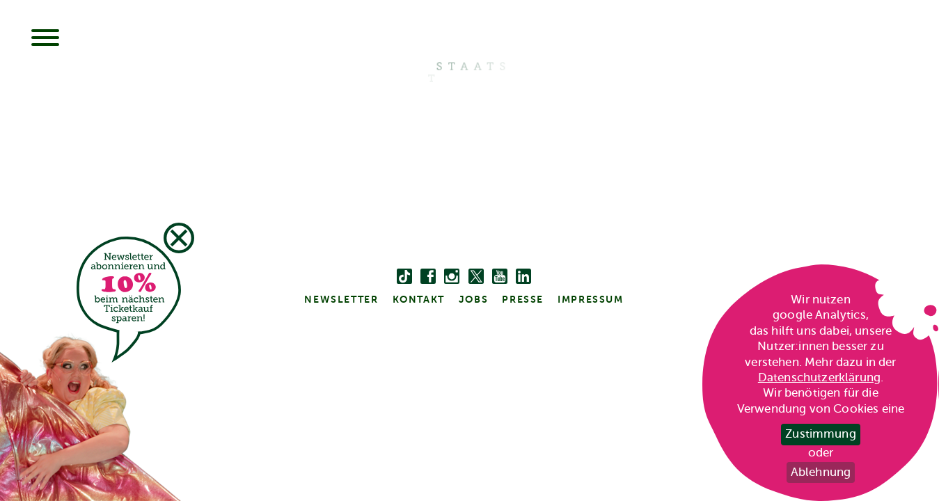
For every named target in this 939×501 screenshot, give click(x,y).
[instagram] (451, 277)
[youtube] (499, 277)
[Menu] (45, 39)
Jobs (473, 299)
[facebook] (428, 277)
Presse (523, 299)
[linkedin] (523, 277)
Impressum (590, 299)
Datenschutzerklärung (819, 377)
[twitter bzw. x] (476, 277)
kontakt (419, 299)
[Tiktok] (404, 277)
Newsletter (341, 299)
